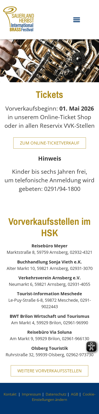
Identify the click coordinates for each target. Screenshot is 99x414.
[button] (76, 19)
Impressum (31, 394)
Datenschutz (56, 394)
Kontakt (10, 394)
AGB (74, 394)
